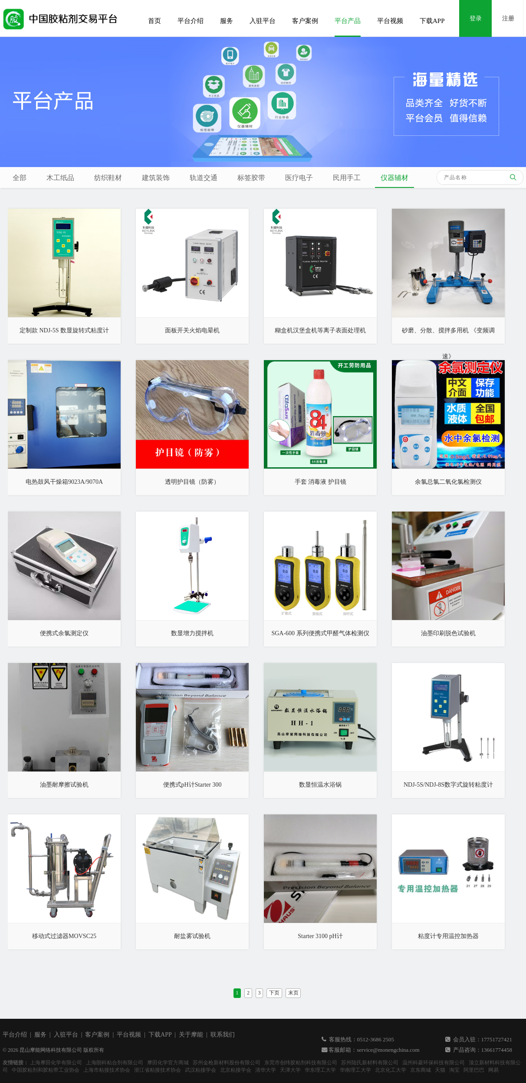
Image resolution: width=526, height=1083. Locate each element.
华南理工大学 (355, 1070)
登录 (476, 18)
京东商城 (420, 1070)
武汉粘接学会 (200, 1070)
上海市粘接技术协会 (106, 1070)
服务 (226, 20)
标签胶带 (251, 177)
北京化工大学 (390, 1070)
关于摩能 (191, 1034)
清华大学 (265, 1070)
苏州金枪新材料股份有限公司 (226, 1063)
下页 (274, 993)
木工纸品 (60, 177)
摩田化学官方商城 (168, 1063)
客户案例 (305, 20)
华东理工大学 (320, 1070)
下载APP (432, 20)
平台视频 (390, 20)
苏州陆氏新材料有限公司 (369, 1063)
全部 (19, 177)
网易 (493, 1070)
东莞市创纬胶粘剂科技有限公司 (300, 1063)
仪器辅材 (394, 177)
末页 (293, 993)
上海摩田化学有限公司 (56, 1063)
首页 (154, 20)
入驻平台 (263, 20)
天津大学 (290, 1070)
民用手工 (347, 177)
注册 (508, 18)
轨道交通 (203, 177)
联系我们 (222, 1034)
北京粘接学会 (235, 1070)
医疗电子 (299, 177)
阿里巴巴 (474, 1070)
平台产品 (348, 20)
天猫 (440, 1070)
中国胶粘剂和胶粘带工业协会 (45, 1070)
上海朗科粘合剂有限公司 (114, 1063)
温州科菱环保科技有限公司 (433, 1063)
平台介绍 (191, 20)
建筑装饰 (156, 177)
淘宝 (454, 1070)
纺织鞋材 (108, 177)
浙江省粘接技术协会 (157, 1070)
